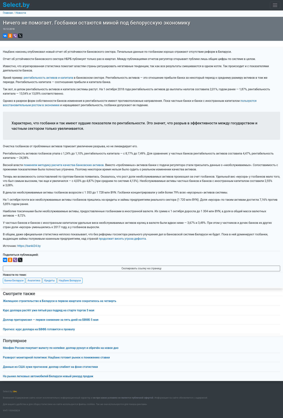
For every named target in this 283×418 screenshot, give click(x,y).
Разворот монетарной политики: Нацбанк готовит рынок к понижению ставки (56, 357)
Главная (8, 12)
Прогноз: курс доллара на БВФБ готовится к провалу (39, 329)
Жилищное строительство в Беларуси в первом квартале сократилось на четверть (59, 301)
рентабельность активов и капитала (48, 77)
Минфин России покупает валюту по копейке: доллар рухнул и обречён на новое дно (60, 348)
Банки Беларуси (14, 280)
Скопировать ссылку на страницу (142, 268)
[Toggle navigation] (275, 5)
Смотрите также (19, 293)
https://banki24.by (29, 246)
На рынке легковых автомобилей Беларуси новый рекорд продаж (48, 376)
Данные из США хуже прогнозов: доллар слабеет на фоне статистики (50, 367)
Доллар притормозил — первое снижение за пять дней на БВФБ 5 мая (50, 319)
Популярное (15, 340)
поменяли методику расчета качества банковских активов (64, 165)
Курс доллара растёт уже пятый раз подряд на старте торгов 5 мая (48, 310)
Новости (21, 12)
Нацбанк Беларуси (70, 280)
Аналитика (33, 280)
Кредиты (49, 280)
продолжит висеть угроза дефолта (122, 238)
